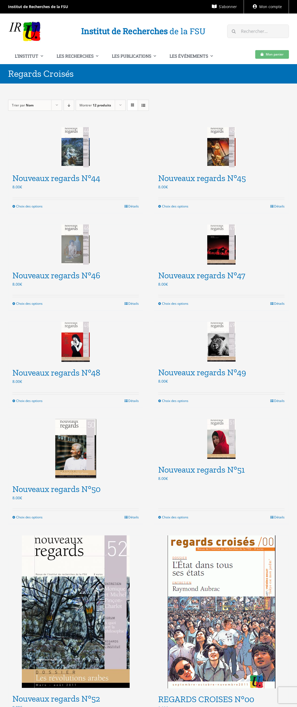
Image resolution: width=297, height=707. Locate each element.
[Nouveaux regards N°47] (221, 244)
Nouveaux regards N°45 (202, 178)
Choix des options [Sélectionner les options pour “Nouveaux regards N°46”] (29, 303)
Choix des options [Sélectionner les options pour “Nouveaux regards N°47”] (175, 303)
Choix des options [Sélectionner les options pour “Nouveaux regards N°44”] (29, 206)
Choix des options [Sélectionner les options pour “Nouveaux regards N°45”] (175, 206)
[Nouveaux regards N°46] (75, 244)
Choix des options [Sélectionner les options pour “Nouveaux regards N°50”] (29, 517)
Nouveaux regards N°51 (201, 470)
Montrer (95, 105)
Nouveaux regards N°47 (201, 275)
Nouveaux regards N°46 (56, 275)
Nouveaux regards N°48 (56, 373)
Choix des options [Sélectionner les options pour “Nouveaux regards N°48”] (29, 400)
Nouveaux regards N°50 (56, 489)
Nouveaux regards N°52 (56, 699)
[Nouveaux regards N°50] (75, 448)
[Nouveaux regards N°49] (221, 342)
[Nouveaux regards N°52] (75, 611)
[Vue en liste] (143, 105)
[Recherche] (234, 31)
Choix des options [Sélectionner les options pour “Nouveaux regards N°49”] (175, 400)
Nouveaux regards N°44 (56, 178)
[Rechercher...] (258, 31)
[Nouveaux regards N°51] (221, 439)
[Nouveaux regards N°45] (221, 147)
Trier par (23, 105)
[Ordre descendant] (69, 105)
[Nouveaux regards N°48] (75, 342)
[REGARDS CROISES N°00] (221, 611)
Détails (133, 206)
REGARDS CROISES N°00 (206, 699)
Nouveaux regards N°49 (202, 372)
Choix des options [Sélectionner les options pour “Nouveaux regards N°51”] (175, 517)
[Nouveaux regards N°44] (75, 147)
